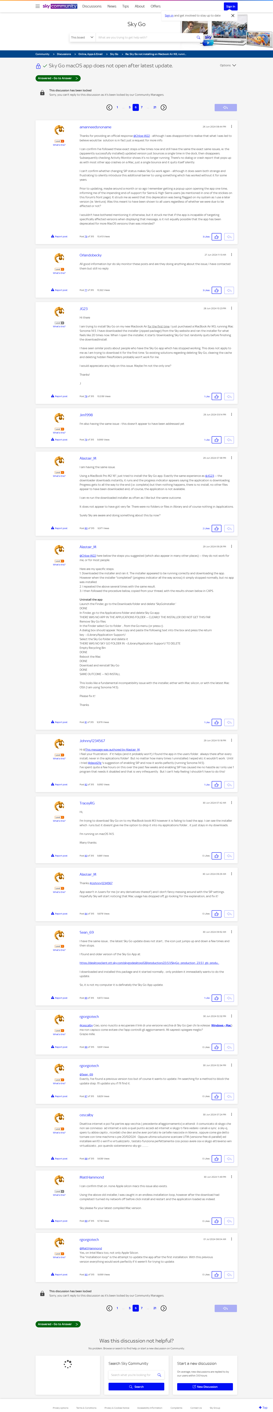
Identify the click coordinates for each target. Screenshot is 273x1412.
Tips (125, 6)
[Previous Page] (109, 107)
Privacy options (60, 1408)
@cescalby (86, 1025)
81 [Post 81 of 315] (86, 722)
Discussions (92, 6)
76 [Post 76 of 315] (86, 236)
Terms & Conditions (86, 1408)
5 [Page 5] (129, 107)
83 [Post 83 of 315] (86, 855)
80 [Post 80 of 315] (86, 528)
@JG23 (209, 476)
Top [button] (265, 1407)
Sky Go (136, 24)
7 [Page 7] (142, 107)
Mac (228, 1025)
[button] (231, 126)
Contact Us (196, 1408)
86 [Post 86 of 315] (86, 1047)
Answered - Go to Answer (58, 78)
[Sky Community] (60, 6)
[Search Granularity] (83, 37)
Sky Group (215, 1408)
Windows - (218, 1025)
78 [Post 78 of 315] (86, 396)
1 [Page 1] (117, 107)
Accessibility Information (149, 1408)
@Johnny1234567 (101, 883)
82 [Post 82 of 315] (86, 784)
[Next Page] (163, 107)
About (140, 6)
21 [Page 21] (154, 107)
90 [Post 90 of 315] (86, 1274)
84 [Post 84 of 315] (86, 913)
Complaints (176, 1408)
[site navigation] (38, 6)
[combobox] (144, 37)
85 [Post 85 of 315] (86, 998)
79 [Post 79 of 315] (86, 439)
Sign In (230, 6)
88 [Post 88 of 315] (86, 1158)
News (111, 6)
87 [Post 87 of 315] (86, 1096)
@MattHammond (91, 1248)
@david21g (94, 763)
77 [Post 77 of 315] (86, 290)
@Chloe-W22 (141, 136)
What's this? (59, 145)
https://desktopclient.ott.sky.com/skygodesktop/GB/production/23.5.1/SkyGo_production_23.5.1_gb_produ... (149, 963)
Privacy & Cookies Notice (117, 1408)
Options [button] (225, 65)
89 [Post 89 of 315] (86, 1221)
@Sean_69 (86, 1074)
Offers (156, 6)
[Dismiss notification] (233, 15)
